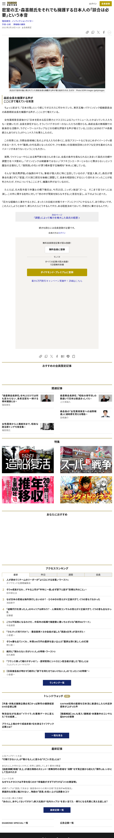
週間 (70, 512)
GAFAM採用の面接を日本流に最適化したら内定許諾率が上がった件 (86, 643)
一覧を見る (57, 673)
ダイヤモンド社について (98, 785)
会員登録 (105, 4)
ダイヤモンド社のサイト (55, 785)
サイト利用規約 (11, 806)
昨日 (43, 512)
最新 (16, 512)
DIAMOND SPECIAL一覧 (15, 760)
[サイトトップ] (11, 4)
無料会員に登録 (57, 249)
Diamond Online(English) (56, 791)
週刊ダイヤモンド (52, 796)
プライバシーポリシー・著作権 (17, 816)
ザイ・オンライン (51, 811)
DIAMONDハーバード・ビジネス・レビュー (62, 801)
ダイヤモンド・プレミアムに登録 (57, 272)
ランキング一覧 (57, 620)
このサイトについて (13, 791)
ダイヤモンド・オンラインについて (20, 785)
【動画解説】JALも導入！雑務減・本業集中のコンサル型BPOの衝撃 (86, 653)
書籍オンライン (51, 806)
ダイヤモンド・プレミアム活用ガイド (20, 801)
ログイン (93, 4)
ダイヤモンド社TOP (95, 791)
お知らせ (91, 806)
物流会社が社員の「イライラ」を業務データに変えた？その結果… (28, 653)
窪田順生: (18, 21)
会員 (98, 512)
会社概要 (91, 796)
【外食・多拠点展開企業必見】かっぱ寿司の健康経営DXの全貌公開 (28, 643)
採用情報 (91, 801)
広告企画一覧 (67, 760)
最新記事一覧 (57, 747)
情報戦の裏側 (19, 24)
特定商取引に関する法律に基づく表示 (21, 811)
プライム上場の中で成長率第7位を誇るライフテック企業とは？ (28, 663)
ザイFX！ (48, 816)
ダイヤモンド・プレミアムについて (19, 796)
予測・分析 (6, 24)
